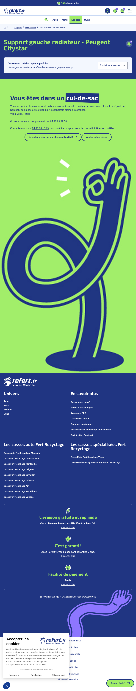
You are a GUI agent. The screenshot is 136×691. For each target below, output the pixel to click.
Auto (6, 401)
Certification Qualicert (82, 435)
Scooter (8, 409)
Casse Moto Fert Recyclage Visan (87, 457)
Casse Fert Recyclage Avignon (19, 469)
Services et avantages (82, 407)
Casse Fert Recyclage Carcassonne (21, 458)
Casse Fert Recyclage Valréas (18, 497)
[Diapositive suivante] (131, 3)
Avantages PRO (78, 413)
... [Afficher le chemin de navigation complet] (10, 27)
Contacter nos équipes (82, 424)
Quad (6, 414)
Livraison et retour (80, 418)
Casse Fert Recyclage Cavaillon (19, 475)
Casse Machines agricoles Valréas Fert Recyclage (95, 462)
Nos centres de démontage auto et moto (91, 429)
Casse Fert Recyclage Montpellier (20, 464)
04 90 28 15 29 (40, 128)
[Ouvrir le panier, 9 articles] (122, 10)
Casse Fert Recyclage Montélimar (20, 491)
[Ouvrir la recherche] (47, 19)
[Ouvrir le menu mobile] (129, 10)
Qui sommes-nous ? (80, 402)
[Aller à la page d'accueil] (14, 11)
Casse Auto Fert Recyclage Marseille (22, 453)
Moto (6, 405)
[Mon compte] (107, 11)
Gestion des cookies (68, 679)
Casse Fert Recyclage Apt (16, 486)
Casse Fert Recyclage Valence (19, 480)
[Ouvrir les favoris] (115, 10)
